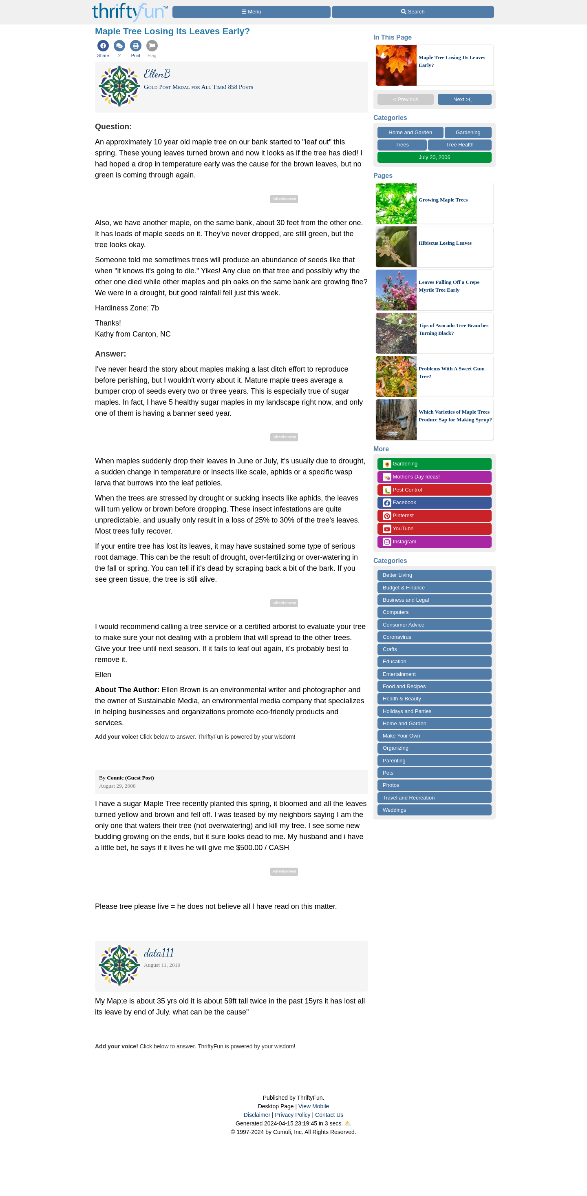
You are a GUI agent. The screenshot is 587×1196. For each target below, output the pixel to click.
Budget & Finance (404, 588)
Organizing (395, 748)
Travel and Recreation (409, 798)
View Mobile (313, 1106)
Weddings (394, 810)
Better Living (397, 575)
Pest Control (402, 490)
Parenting (394, 760)
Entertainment (399, 674)
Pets (388, 773)
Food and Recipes (404, 686)
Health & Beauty (402, 698)
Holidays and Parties (407, 711)
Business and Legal (406, 600)
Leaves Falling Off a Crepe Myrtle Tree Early (449, 286)
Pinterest (398, 516)
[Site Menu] (251, 12)
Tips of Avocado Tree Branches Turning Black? (453, 329)
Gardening (468, 132)
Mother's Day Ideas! (411, 477)
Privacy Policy (292, 1115)
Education (394, 661)
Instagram (399, 542)
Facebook (399, 502)
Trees (402, 145)
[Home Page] (130, 4)
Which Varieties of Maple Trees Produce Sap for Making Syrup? (455, 416)
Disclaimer (257, 1115)
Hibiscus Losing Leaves (445, 243)
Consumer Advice (403, 625)
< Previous (405, 99)
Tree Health (459, 145)
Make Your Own (401, 736)
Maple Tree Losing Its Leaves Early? (452, 61)
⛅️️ (347, 1123)
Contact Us (329, 1115)
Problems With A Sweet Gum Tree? (452, 372)
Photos (391, 785)
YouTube (398, 529)
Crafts (390, 649)
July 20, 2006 (434, 157)
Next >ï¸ (464, 99)
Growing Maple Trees (443, 200)
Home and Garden (410, 132)
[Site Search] (413, 12)
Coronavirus (397, 637)
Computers (396, 612)
